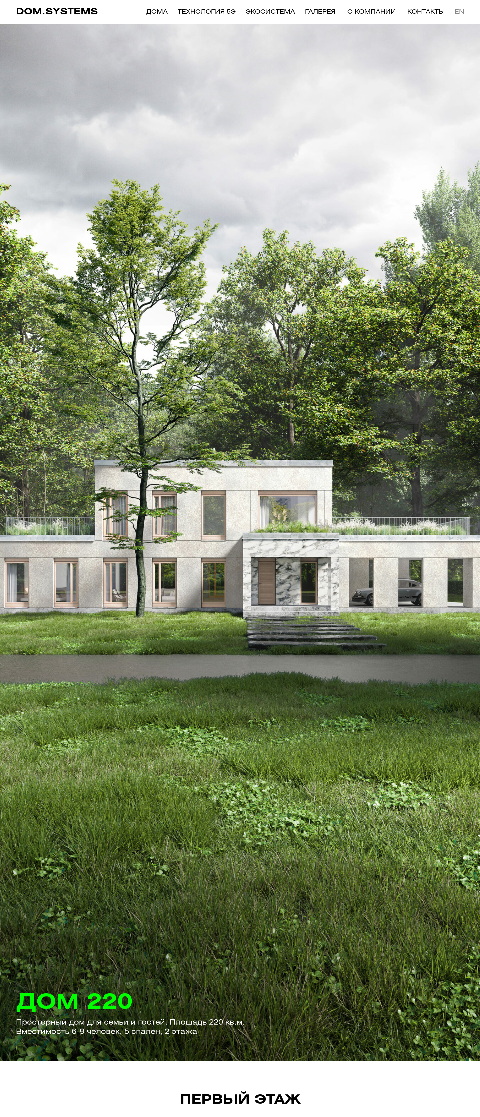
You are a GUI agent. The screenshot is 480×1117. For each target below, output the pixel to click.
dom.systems (57, 12)
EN (459, 12)
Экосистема (270, 12)
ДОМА (157, 12)
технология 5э (207, 12)
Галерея (320, 12)
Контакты (426, 12)
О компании (371, 12)
